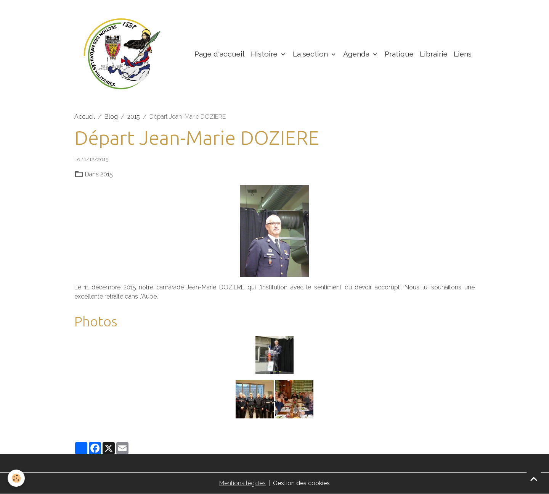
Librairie (434, 54)
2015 (133, 116)
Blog (111, 116)
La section (311, 54)
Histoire (265, 54)
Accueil (84, 116)
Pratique (399, 54)
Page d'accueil (219, 54)
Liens (463, 54)
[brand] (123, 54)
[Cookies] (16, 478)
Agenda (357, 54)
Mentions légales (242, 483)
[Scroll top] (533, 478)
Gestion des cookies (301, 483)
